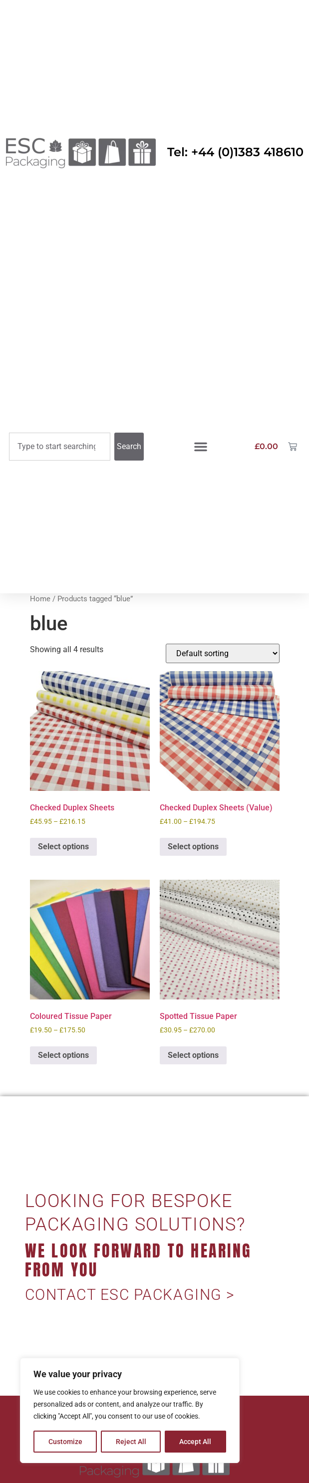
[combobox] (59, 447)
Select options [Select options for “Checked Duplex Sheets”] (63, 846)
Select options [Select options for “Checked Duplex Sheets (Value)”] (193, 846)
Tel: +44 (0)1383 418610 (235, 152)
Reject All (131, 1442)
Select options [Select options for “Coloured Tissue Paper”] (63, 1055)
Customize (65, 1442)
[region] (130, 1410)
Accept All (196, 1442)
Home (40, 598)
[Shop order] (223, 653)
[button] (201, 446)
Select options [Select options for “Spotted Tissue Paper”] (193, 1055)
